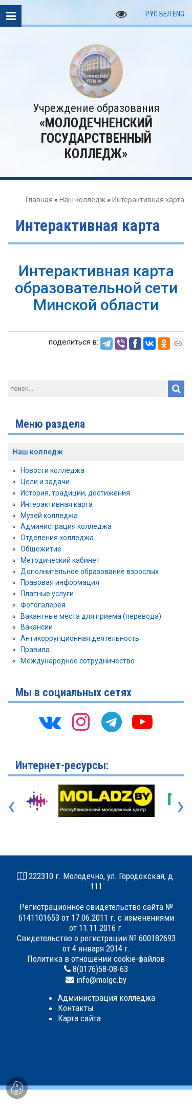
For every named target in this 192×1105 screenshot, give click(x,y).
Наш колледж (82, 200)
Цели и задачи (45, 482)
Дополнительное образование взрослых (89, 571)
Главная (39, 200)
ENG (178, 14)
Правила (35, 649)
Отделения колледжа (57, 538)
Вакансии (36, 627)
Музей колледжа (49, 515)
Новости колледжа (52, 470)
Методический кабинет (60, 560)
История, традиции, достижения (75, 493)
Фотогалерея (43, 605)
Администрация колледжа (66, 526)
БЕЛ (165, 14)
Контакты (76, 1008)
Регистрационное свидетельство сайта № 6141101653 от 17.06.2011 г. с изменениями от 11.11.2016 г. (96, 917)
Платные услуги (47, 593)
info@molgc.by (101, 980)
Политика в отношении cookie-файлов (96, 959)
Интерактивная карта (56, 504)
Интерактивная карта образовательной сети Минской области (96, 288)
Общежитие (40, 549)
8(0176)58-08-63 (100, 969)
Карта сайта (79, 1018)
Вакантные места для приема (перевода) (90, 616)
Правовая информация (59, 582)
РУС (151, 14)
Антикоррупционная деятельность (79, 638)
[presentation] (11, 805)
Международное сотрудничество (77, 661)
